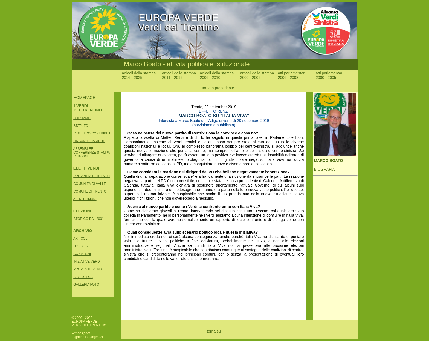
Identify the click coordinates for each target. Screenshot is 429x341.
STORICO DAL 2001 (88, 219)
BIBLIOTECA (83, 277)
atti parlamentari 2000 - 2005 (329, 75)
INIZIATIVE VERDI (87, 261)
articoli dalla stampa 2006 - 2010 (217, 75)
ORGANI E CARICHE (89, 141)
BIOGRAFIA (324, 169)
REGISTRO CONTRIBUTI (92, 133)
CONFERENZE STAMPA (91, 152)
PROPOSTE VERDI (88, 269)
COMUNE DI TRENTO (89, 191)
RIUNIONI (80, 156)
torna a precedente (218, 88)
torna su (214, 331)
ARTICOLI (80, 238)
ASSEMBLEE (83, 149)
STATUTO (80, 126)
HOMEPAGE (84, 97)
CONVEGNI (82, 254)
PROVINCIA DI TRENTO (91, 176)
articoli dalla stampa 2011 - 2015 (179, 75)
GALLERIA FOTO (86, 284)
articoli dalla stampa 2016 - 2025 (139, 75)
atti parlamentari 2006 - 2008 (291, 75)
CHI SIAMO (82, 118)
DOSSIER (80, 246)
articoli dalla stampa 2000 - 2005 (257, 75)
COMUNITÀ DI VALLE (89, 184)
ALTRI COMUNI (85, 199)
